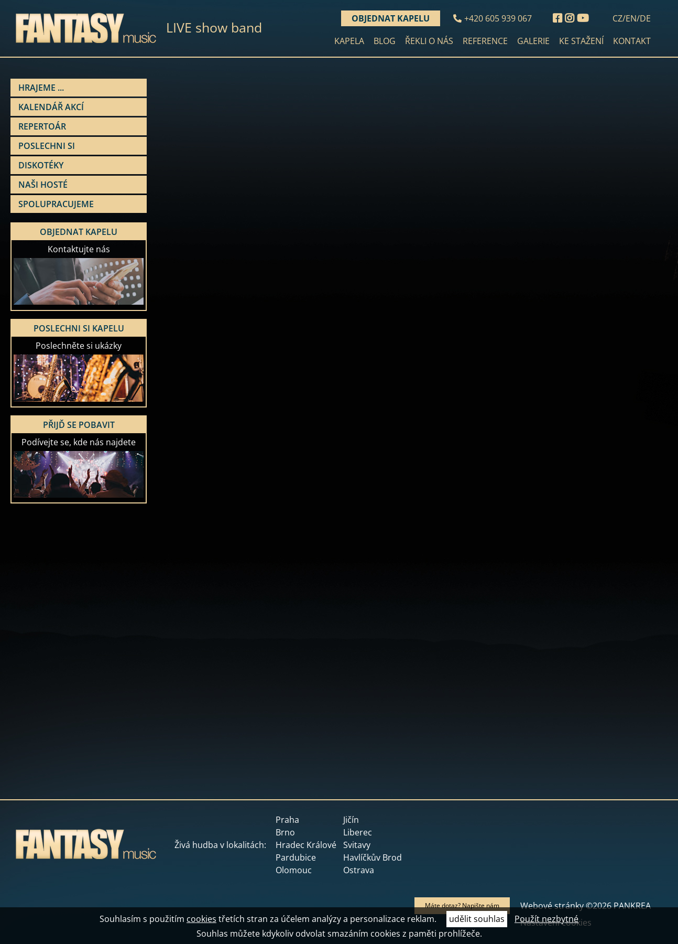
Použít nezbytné (546, 919)
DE (645, 18)
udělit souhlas (477, 919)
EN (631, 18)
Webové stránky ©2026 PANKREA (585, 905)
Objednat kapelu (391, 18)
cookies (201, 919)
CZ (617, 18)
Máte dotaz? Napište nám (462, 905)
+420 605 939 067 (498, 18)
